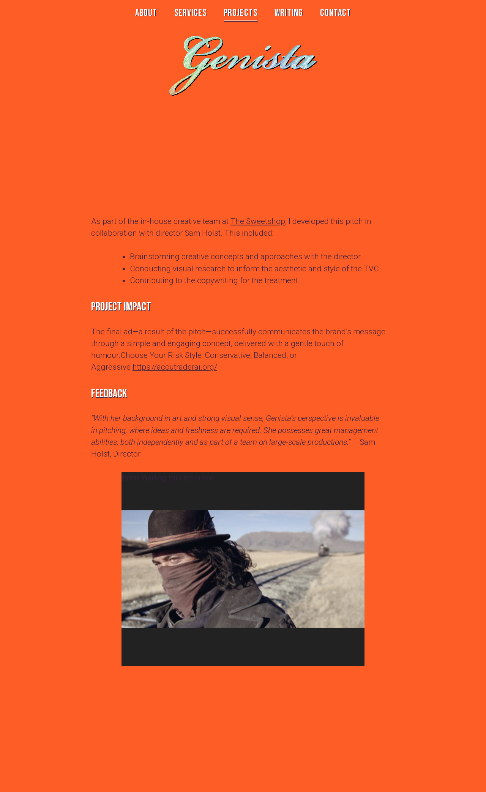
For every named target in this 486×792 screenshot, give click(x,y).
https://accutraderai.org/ (175, 367)
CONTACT (335, 13)
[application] (243, 569)
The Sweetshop (257, 221)
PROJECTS (240, 13)
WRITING (289, 13)
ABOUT (146, 13)
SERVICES (190, 13)
